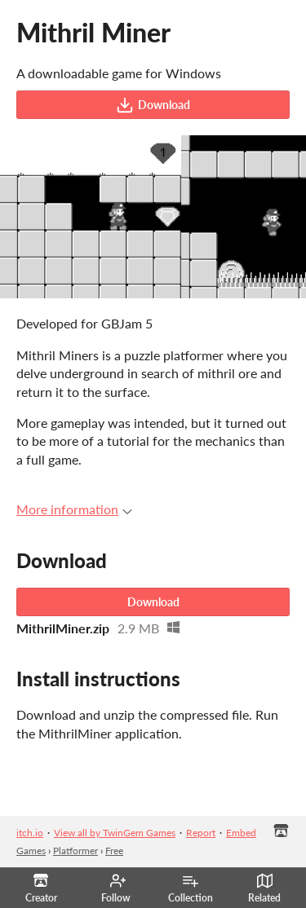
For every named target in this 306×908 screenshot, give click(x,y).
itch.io (29, 832)
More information (74, 509)
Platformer (75, 850)
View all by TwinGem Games (114, 832)
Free (114, 850)
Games (31, 850)
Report (200, 832)
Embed (241, 832)
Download (153, 105)
